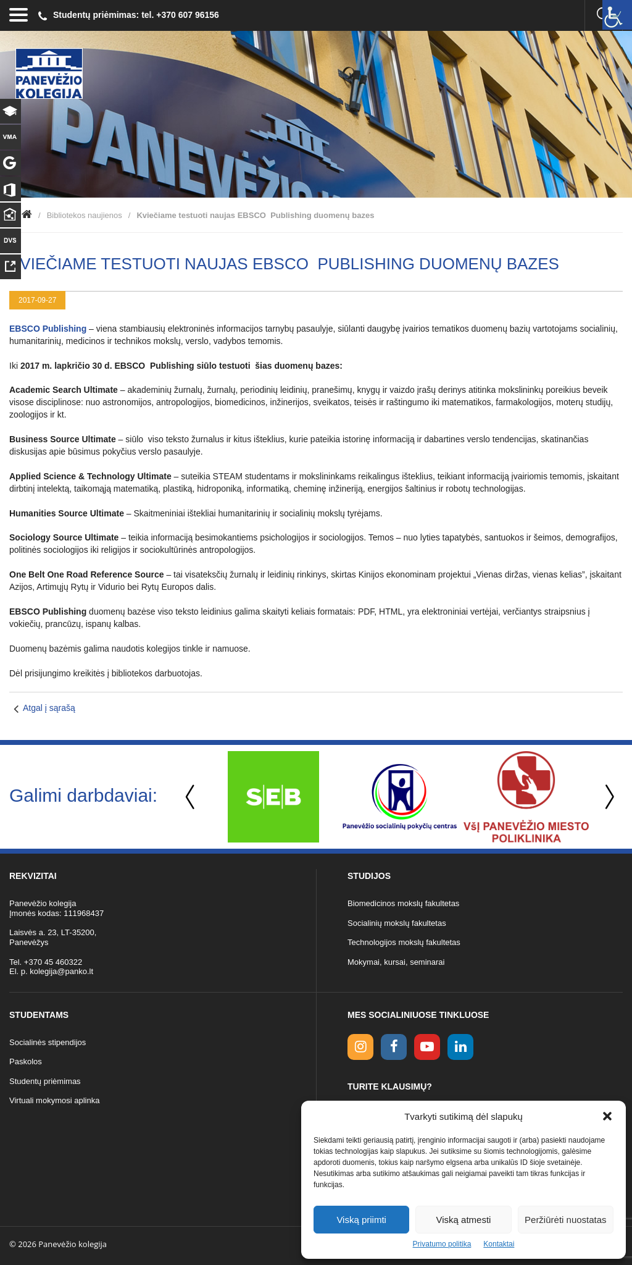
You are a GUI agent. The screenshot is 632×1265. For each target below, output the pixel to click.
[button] (607, 1116)
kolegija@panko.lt (61, 971)
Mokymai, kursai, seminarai (396, 962)
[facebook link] (394, 1047)
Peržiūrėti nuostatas (566, 1219)
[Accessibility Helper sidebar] (617, 15)
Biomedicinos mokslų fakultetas (403, 903)
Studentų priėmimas (45, 1081)
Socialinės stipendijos (47, 1042)
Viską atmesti (463, 1219)
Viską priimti (361, 1219)
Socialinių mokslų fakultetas (396, 923)
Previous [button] (191, 797)
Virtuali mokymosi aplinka (54, 1100)
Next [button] (607, 797)
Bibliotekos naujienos (84, 215)
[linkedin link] (460, 1047)
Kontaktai (498, 1244)
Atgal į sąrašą (49, 708)
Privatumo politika (442, 1244)
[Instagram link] (360, 1047)
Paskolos (25, 1061)
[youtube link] (427, 1047)
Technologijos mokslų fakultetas (403, 942)
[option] (273, 797)
